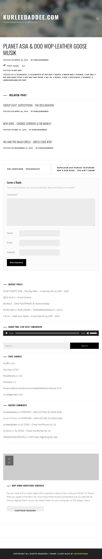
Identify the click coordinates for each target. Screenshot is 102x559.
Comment (12, 194)
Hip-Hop (18, 70)
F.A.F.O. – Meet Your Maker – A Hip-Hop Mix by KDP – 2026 (31, 316)
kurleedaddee (41, 60)
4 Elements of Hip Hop (41, 74)
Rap (65, 77)
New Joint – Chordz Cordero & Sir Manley (27, 123)
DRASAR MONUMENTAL (14, 437)
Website (11, 252)
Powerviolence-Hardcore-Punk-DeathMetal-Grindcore (29, 388)
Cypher (79, 74)
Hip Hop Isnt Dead (34, 77)
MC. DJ (49, 77)
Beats (58, 74)
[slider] (47, 333)
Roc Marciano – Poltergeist (23, 169)
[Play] (6, 333)
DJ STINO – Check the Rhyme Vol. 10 (38, 424)
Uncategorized (10, 394)
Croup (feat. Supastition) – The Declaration (28, 105)
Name (10, 233)
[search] (97, 18)
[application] (51, 333)
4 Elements (21, 74)
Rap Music (75, 77)
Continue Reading (25, 510)
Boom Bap (68, 74)
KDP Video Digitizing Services (43, 437)
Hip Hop (90, 74)
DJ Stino (7, 430)
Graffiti (6, 363)
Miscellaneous (10, 375)
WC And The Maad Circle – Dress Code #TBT (27, 142)
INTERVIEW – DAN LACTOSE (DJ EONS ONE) (41, 412)
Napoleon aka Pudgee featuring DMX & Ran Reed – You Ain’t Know (76, 169)
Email (9, 242)
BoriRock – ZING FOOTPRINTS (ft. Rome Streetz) (26, 303)
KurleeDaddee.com (31, 17)
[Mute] (88, 333)
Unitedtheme (81, 554)
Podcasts (7, 382)
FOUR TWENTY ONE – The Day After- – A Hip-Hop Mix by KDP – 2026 (36, 291)
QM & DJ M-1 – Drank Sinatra (17, 297)
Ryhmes (87, 77)
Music (58, 77)
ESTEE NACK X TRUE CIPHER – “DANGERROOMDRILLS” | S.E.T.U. (33, 309)
